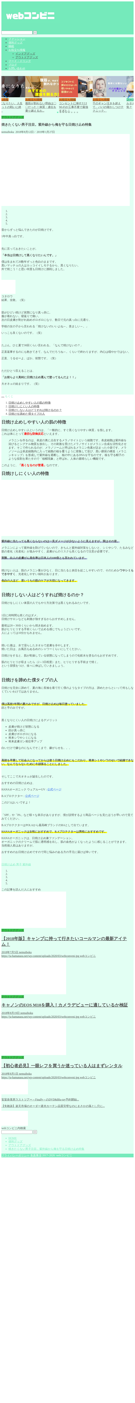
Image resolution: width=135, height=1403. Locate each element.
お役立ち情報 (16, 49)
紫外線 (26, 864)
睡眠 (11, 46)
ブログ (12, 64)
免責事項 (35, 1155)
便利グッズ (15, 42)
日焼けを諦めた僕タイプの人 (26, 413)
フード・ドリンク (19, 61)
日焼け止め (8, 864)
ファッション (16, 38)
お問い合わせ (16, 68)
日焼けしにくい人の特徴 (23, 406)
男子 (18, 864)
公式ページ (54, 789)
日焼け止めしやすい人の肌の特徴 (29, 402)
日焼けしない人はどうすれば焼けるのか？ (35, 410)
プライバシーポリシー (15, 1155)
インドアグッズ (25, 53)
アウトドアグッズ (26, 57)
